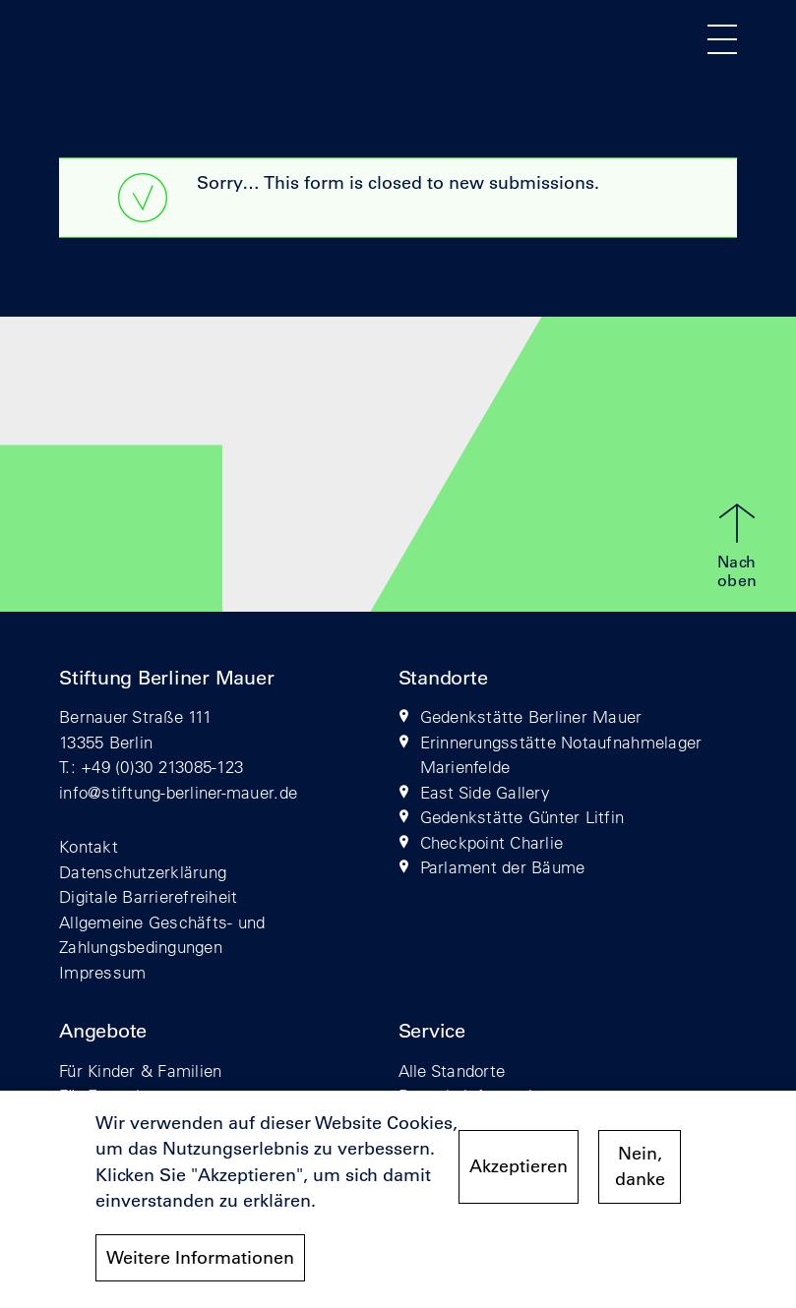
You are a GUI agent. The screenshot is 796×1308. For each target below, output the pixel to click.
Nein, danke (640, 1176)
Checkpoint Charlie (492, 842)
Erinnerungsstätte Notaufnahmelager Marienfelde (561, 755)
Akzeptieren (518, 1177)
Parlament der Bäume (502, 867)
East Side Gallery (485, 792)
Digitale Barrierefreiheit (148, 896)
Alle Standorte (452, 1070)
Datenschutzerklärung (142, 872)
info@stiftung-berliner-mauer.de (178, 792)
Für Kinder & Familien (140, 1070)
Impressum (102, 972)
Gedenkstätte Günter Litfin (522, 816)
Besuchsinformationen (484, 1095)
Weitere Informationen (200, 1267)
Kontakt (88, 846)
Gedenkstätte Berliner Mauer (531, 716)
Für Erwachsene (120, 1095)
